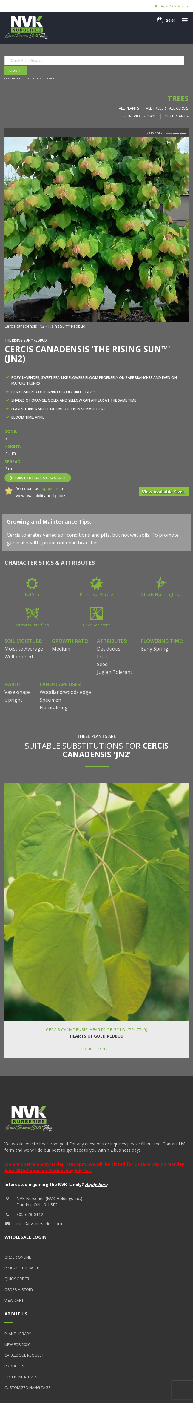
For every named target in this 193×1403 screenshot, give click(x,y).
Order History (18, 1289)
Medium (61, 648)
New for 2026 (17, 1344)
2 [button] (176, 133)
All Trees (155, 108)
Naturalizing (54, 707)
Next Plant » (177, 116)
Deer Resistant (96, 625)
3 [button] (183, 133)
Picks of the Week (21, 1268)
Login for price (96, 1049)
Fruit (102, 656)
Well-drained (18, 656)
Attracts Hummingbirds (160, 594)
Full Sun (32, 594)
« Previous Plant (140, 116)
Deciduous (109, 648)
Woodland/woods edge (65, 692)
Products (14, 1366)
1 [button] (169, 133)
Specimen (50, 700)
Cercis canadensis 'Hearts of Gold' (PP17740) (96, 1029)
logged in (49, 488)
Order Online (17, 1257)
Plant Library (17, 1333)
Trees (178, 98)
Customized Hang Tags (27, 1387)
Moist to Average (23, 648)
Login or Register (172, 6)
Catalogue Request (24, 1355)
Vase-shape (17, 692)
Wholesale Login (25, 1237)
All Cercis (179, 108)
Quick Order (16, 1278)
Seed (102, 664)
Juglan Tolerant (114, 672)
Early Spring (154, 648)
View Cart (14, 1300)
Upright (13, 700)
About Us (15, 1314)
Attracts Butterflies (32, 625)
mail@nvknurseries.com (39, 1223)
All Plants (129, 108)
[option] (96, 233)
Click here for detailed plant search (29, 78)
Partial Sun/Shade (96, 594)
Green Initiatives (20, 1376)
